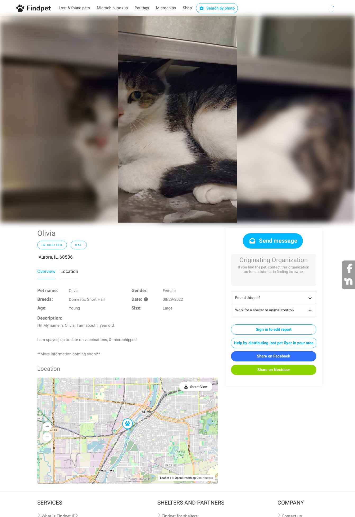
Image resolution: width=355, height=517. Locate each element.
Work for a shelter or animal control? (274, 310)
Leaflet (164, 478)
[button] (123, 418)
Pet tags (142, 8)
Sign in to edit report (274, 329)
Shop (187, 8)
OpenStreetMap (185, 478)
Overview (46, 271)
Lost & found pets (74, 8)
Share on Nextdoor (273, 369)
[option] (177, 119)
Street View (199, 387)
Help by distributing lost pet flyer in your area (273, 343)
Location (69, 271)
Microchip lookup (112, 8)
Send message (272, 240)
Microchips (166, 8)
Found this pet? (274, 297)
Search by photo (217, 8)
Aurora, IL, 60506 (56, 257)
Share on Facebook (273, 356)
